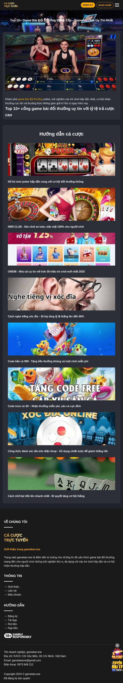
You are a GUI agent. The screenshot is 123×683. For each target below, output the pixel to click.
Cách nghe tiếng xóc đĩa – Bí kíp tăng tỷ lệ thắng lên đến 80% (46, 316)
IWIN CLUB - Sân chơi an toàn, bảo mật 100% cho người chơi (46, 226)
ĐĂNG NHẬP (105, 5)
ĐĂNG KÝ (88, 5)
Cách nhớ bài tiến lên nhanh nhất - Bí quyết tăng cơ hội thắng (46, 496)
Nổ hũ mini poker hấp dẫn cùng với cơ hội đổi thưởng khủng (45, 181)
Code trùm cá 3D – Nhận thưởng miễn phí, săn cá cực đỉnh (44, 406)
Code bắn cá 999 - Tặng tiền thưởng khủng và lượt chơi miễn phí (48, 361)
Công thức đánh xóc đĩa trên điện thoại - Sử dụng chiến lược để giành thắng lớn (58, 451)
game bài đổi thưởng (30, 99)
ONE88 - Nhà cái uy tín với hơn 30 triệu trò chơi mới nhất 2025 (46, 271)
